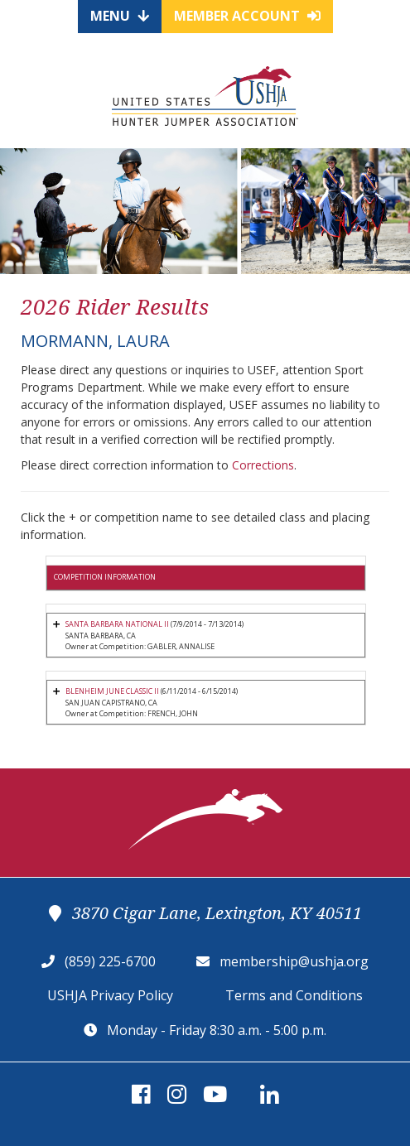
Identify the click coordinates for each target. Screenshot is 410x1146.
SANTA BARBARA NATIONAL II (117, 624)
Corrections (263, 465)
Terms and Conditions (294, 995)
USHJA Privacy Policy (110, 995)
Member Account (247, 16)
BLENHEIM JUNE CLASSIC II (112, 691)
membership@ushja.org (294, 961)
